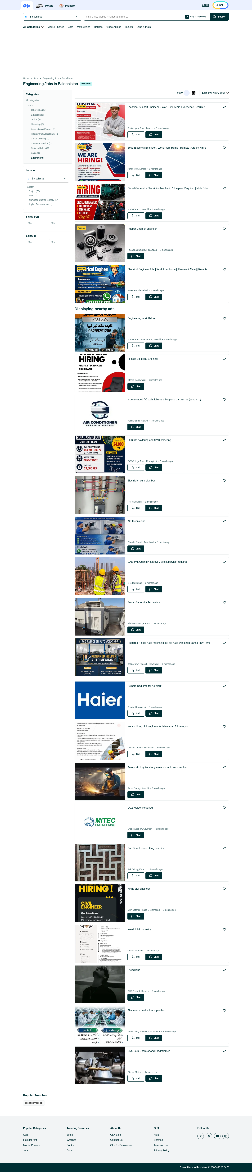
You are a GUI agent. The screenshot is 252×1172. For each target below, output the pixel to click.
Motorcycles (83, 27)
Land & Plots (144, 27)
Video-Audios (113, 27)
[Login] (205, 5)
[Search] (219, 17)
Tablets (129, 27)
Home (26, 78)
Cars (70, 27)
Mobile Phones (56, 27)
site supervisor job (34, 1103)
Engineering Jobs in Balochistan (58, 78)
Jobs (36, 78)
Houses (98, 27)
